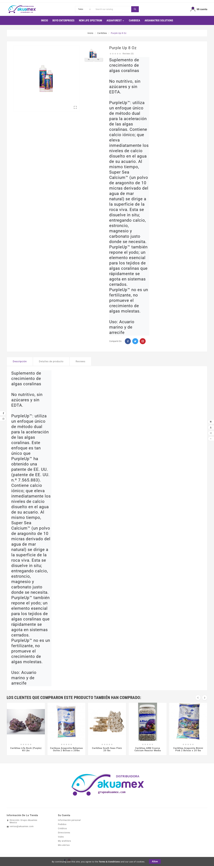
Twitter (135, 341)
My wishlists (64, 841)
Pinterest (143, 341)
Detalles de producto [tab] (51, 361)
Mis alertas (64, 845)
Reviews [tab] (80, 361)
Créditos (62, 828)
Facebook (128, 341)
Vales (61, 837)
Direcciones (64, 832)
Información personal (69, 820)
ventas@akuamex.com (22, 826)
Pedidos (62, 824)
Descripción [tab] (20, 361)
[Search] (112, 9)
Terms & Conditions (109, 862)
